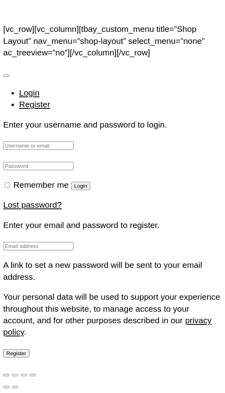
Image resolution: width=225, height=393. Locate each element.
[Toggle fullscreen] (15, 375)
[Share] (24, 375)
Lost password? (32, 204)
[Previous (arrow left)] (6, 387)
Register (16, 353)
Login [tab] (29, 92)
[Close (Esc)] (32, 375)
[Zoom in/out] (6, 375)
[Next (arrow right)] (15, 387)
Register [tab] (34, 104)
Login (80, 186)
